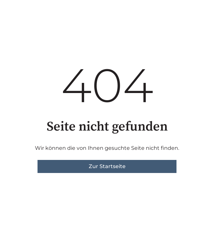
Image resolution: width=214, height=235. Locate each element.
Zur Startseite (107, 166)
